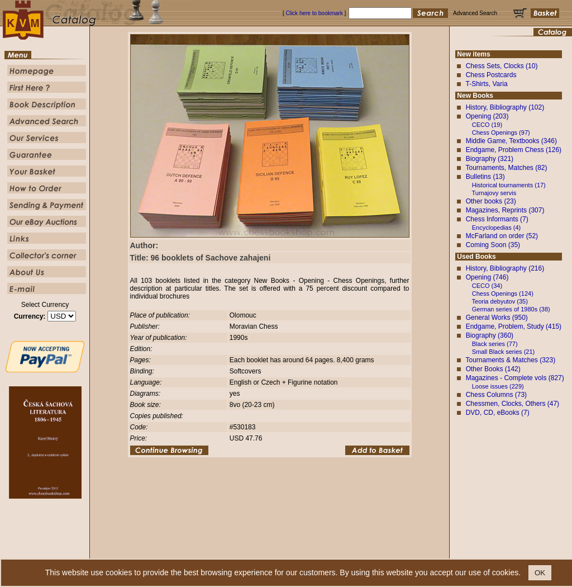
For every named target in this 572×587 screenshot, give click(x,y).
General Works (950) (497, 317)
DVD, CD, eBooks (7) (498, 412)
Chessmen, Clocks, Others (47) (512, 404)
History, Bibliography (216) (505, 268)
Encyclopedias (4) (496, 227)
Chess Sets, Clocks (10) (502, 66)
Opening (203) (487, 116)
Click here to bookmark (313, 13)
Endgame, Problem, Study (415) (513, 326)
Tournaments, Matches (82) (506, 168)
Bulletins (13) (485, 177)
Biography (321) (489, 159)
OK (540, 573)
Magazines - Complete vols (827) (515, 378)
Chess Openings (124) (502, 293)
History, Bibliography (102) (505, 107)
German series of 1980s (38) (511, 309)
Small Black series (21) (503, 351)
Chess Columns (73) (496, 395)
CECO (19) (487, 124)
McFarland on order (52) (502, 236)
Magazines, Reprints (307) (505, 210)
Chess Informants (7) (497, 219)
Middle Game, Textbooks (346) (511, 141)
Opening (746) (487, 277)
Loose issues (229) (498, 386)
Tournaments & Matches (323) (510, 360)
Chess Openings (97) (501, 132)
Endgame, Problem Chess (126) (513, 150)
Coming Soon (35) (493, 245)
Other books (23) (491, 201)
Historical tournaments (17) (509, 185)
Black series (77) (495, 343)
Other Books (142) (493, 369)
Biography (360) (489, 335)
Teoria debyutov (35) (500, 301)
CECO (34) (487, 285)
